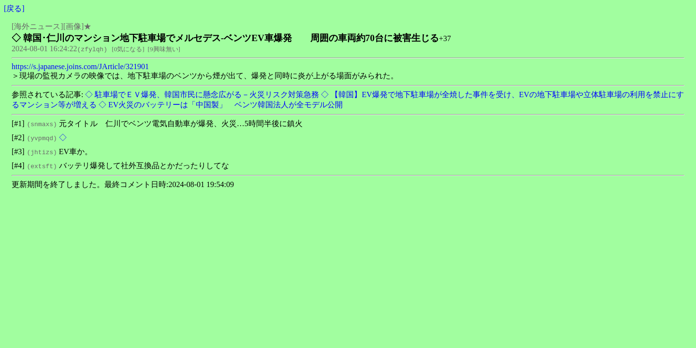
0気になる (128, 49)
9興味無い (164, 49)
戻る (14, 8)
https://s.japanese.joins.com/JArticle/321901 (80, 66)
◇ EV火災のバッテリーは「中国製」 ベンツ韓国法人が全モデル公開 (220, 105)
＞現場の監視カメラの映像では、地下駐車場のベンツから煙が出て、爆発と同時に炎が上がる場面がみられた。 (205, 76)
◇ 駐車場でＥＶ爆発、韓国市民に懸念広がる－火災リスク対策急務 (201, 94)
